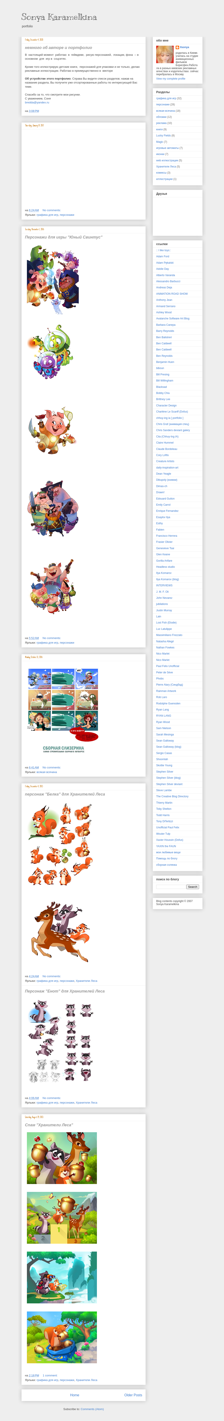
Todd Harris (163, 815)
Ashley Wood (164, 312)
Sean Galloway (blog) (168, 746)
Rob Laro (161, 697)
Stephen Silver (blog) (168, 777)
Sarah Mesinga (165, 734)
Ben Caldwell (164, 343)
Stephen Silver (164, 771)
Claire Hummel (164, 442)
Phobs (160, 678)
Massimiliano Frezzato (169, 635)
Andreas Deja (164, 287)
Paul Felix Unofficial (167, 666)
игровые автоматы (167, 148)
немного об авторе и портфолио (58, 47)
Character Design (166, 405)
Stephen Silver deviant (169, 784)
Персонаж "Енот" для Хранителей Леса (65, 991)
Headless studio (165, 566)
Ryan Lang (162, 709)
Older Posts (133, 1395)
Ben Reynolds (164, 355)
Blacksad (161, 386)
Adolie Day (162, 268)
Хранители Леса (86, 980)
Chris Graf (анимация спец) (172, 424)
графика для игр (47, 214)
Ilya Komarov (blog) (167, 579)
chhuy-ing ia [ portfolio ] (169, 418)
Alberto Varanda (165, 275)
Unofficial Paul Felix (167, 827)
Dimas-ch (161, 486)
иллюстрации (164, 179)
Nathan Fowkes (165, 647)
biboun (160, 368)
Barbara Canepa (165, 324)
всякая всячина (47, 772)
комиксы (161, 172)
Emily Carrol (163, 504)
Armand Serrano (165, 306)
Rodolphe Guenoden (168, 703)
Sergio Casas (164, 753)
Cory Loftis (162, 455)
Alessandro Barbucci (168, 281)
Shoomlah (162, 759)
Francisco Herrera (166, 535)
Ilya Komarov (164, 573)
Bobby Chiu (163, 393)
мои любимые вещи (168, 852)
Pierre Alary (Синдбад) (169, 684)
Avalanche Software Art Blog (172, 318)
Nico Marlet (163, 653)
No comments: (52, 210)
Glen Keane (163, 554)
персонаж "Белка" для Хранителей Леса (65, 794)
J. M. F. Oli (162, 591)
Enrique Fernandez (167, 510)
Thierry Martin (164, 802)
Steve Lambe (164, 790)
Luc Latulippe (164, 628)
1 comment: (50, 1375)
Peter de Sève (164, 672)
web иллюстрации (167, 160)
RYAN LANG (163, 715)
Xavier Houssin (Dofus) (169, 839)
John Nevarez (164, 597)
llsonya (184, 47)
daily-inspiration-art (167, 467)
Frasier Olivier (164, 541)
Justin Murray (164, 610)
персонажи (67, 214)
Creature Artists (165, 461)
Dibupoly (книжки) (166, 479)
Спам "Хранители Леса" (49, 1125)
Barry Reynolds (165, 331)
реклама (161, 123)
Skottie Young (164, 765)
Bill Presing (162, 374)
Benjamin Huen (165, 362)
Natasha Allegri (165, 641)
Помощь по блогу (166, 858)
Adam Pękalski (164, 262)
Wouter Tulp (163, 833)
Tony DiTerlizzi (164, 821)
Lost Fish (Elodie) (166, 622)
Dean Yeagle (163, 473)
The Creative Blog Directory (172, 796)
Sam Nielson (163, 728)
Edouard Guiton (165, 498)
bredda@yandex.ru (37, 102)
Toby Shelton (163, 808)
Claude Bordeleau (166, 449)
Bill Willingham (164, 380)
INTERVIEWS (164, 585)
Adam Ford (162, 256)
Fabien (160, 529)
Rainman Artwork (166, 691)
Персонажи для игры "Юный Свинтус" (63, 237)
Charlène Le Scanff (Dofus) (172, 411)
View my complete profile (170, 78)
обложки (161, 116)
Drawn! (160, 492)
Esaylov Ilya (163, 517)
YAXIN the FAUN (166, 846)
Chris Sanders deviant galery (173, 430)
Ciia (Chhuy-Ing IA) (167, 436)
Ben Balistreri (164, 337)
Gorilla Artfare (164, 560)
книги (159, 129)
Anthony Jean (164, 299)
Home (74, 1395)
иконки (160, 154)
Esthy (159, 523)
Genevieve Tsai (165, 548)
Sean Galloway (165, 740)
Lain (158, 616)
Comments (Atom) (92, 1409)
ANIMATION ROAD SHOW (172, 293)
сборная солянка (166, 864)
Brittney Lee (163, 399)
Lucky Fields (163, 135)
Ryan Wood (163, 722)
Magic (159, 141)
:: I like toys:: (163, 250)
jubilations (162, 604)
